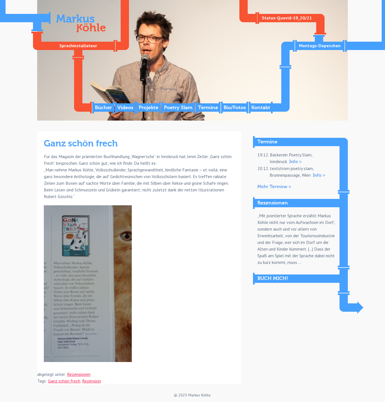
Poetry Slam (178, 108)
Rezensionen (78, 374)
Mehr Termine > (274, 186)
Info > (295, 161)
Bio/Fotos (235, 108)
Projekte (148, 108)
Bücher (103, 108)
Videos (125, 108)
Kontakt (260, 108)
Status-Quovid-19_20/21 (287, 18)
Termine (208, 108)
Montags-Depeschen (320, 45)
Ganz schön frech (64, 381)
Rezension (91, 381)
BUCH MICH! (272, 278)
